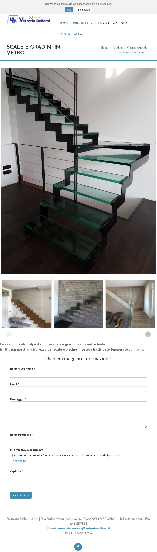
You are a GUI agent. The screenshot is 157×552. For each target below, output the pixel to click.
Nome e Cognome (21, 368)
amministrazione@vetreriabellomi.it (84, 528)
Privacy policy (18, 460)
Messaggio (17, 399)
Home (64, 23)
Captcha (15, 471)
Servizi (102, 23)
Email (13, 384)
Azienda (120, 23)
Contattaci (70, 34)
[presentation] (40, 481)
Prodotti (82, 23)
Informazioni (83, 9)
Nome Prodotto (20, 434)
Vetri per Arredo (137, 47)
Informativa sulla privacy (26, 450)
